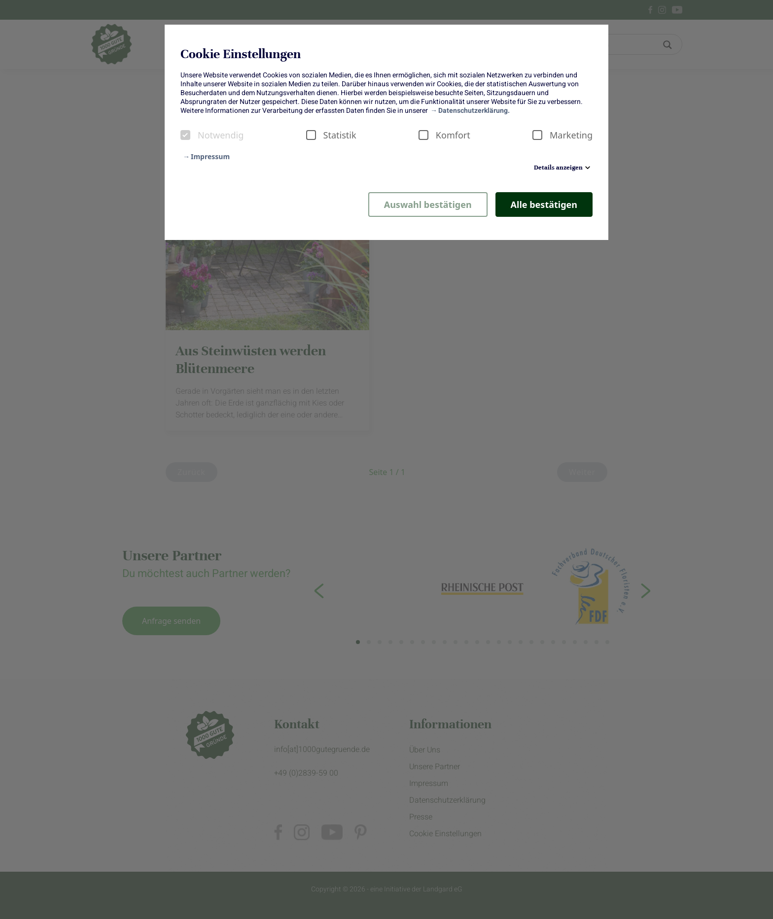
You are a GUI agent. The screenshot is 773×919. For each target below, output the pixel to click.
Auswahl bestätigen (428, 204)
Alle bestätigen (544, 204)
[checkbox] (185, 135)
